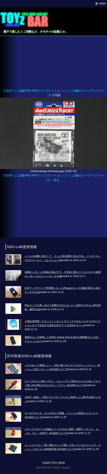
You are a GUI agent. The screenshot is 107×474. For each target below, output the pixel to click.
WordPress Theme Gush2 (53, 467)
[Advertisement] (53, 62)
